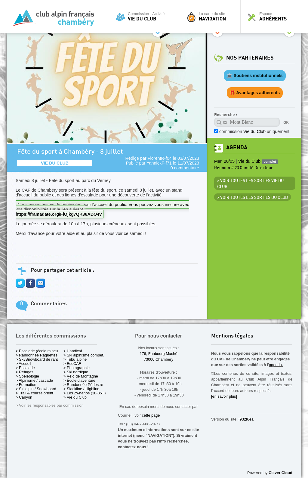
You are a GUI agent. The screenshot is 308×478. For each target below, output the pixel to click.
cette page (151, 415)
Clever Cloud (280, 472)
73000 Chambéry (158, 359)
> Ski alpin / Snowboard (36, 389)
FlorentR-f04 (160, 158)
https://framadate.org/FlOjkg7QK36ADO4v (59, 214)
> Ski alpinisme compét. (83, 355)
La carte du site (211, 17)
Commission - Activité (146, 17)
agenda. (276, 364)
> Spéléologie (27, 376)
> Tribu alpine (75, 359)
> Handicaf (72, 351)
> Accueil (23, 363)
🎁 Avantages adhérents (255, 92)
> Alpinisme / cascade (34, 380)
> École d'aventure (79, 380)
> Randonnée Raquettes (36, 355)
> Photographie (76, 367)
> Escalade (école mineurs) (39, 351)
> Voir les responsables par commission (50, 405)
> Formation (26, 384)
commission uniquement (254, 131)
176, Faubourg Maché (158, 353)
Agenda (236, 147)
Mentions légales (232, 336)
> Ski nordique (75, 372)
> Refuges (24, 372)
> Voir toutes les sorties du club (252, 198)
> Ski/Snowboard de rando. (39, 359)
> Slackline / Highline (81, 389)
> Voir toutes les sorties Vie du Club (250, 184)
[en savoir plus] (224, 396)
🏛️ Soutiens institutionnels (254, 75)
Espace (272, 17)
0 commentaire (185, 167)
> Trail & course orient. (35, 393)
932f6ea (247, 419)
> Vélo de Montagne (80, 376)
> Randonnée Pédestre (83, 384)
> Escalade (25, 367)
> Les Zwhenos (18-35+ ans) (88, 393)
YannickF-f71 (159, 163)
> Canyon (24, 397)
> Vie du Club (75, 397)
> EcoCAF (72, 363)
